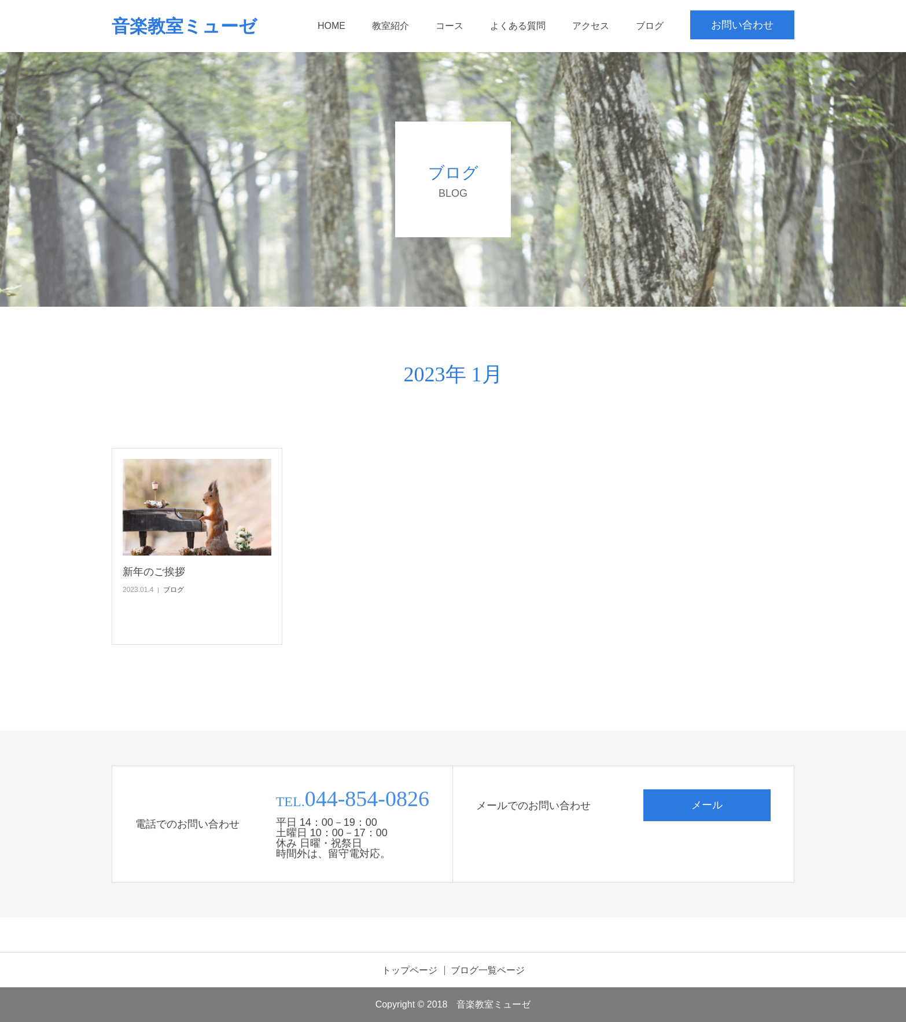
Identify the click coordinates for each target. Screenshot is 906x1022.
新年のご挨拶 (154, 572)
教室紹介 (390, 26)
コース (449, 26)
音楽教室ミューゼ (184, 26)
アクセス (590, 26)
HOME (331, 26)
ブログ (650, 26)
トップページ (409, 970)
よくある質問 (518, 26)
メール (707, 805)
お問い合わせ (742, 25)
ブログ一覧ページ (488, 970)
